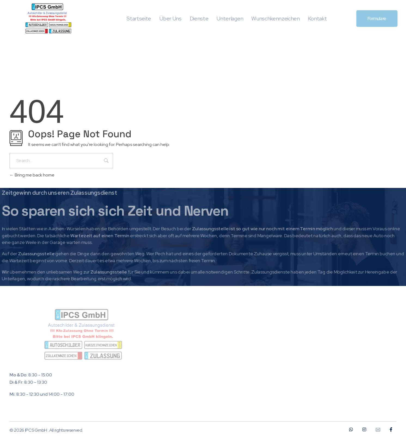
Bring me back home (32, 175)
